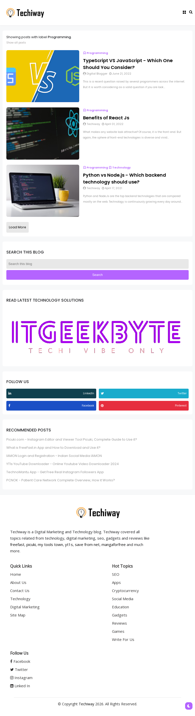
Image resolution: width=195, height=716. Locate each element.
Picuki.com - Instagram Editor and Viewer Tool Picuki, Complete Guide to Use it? (71, 439)
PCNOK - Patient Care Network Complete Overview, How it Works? (60, 480)
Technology (120, 167)
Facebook (20, 661)
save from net (87, 544)
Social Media (122, 598)
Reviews (119, 623)
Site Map (17, 614)
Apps (116, 582)
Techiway (86, 703)
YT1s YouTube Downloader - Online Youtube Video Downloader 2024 (62, 463)
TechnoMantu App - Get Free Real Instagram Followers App (55, 472)
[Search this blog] (97, 264)
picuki (31, 544)
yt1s (69, 544)
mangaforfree (114, 544)
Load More (17, 227)
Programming (95, 53)
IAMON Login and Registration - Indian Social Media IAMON (54, 455)
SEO (115, 574)
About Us (18, 582)
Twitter (19, 669)
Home (15, 574)
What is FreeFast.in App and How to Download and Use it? (53, 447)
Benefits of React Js (106, 118)
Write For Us (123, 639)
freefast (17, 544)
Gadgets (119, 614)
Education (120, 606)
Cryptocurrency (125, 590)
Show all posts (16, 43)
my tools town (50, 544)
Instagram (21, 677)
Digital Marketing (25, 606)
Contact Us (19, 590)
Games (118, 631)
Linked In (20, 685)
